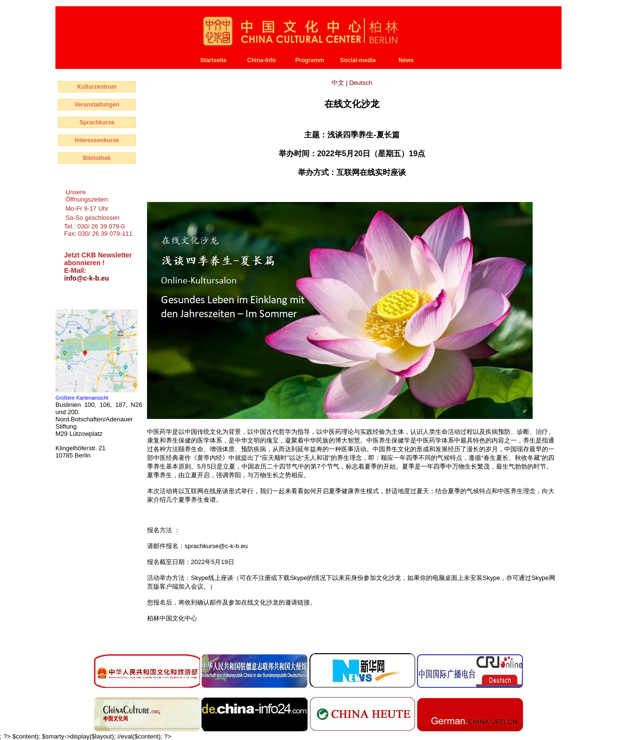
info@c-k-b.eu (86, 278)
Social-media (358, 60)
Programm (309, 60)
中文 (339, 82)
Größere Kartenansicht (81, 398)
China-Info (261, 60)
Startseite (213, 60)
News (406, 60)
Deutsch (360, 82)
